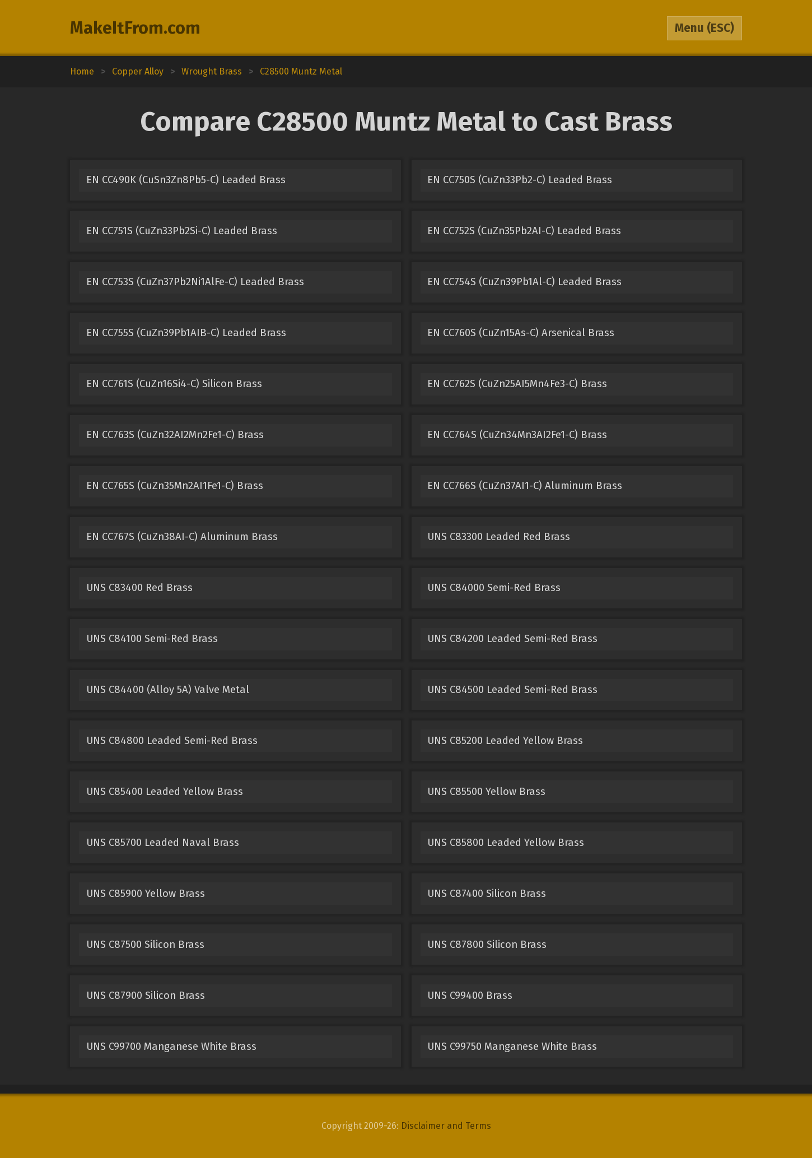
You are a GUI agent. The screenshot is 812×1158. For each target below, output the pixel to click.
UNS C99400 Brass (469, 995)
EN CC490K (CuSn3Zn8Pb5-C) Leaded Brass (186, 180)
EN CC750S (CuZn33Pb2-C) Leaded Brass (519, 180)
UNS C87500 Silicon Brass (145, 944)
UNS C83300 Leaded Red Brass (498, 537)
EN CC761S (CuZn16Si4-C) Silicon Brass (174, 384)
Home (82, 71)
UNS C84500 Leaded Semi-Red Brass (512, 689)
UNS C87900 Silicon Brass (145, 995)
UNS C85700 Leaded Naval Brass (162, 842)
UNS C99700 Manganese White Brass (171, 1046)
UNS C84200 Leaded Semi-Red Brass (512, 639)
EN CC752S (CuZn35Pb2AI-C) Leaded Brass (524, 231)
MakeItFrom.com (135, 28)
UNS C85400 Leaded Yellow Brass (164, 791)
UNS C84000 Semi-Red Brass (494, 588)
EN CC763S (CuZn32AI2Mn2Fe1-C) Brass (175, 435)
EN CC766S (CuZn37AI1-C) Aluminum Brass (524, 486)
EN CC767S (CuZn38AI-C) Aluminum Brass (182, 537)
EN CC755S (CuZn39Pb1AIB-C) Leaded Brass (186, 333)
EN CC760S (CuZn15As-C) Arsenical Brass (520, 333)
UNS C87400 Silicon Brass (486, 893)
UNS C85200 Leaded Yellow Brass (505, 740)
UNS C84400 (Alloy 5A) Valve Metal (167, 689)
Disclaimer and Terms (446, 1125)
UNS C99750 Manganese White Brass (512, 1046)
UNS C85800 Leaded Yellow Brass (505, 842)
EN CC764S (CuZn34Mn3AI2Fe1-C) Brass (517, 435)
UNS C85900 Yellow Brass (145, 893)
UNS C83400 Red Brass (139, 588)
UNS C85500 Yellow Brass (486, 791)
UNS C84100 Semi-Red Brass (152, 639)
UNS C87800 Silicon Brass (487, 944)
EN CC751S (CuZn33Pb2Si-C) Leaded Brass (181, 231)
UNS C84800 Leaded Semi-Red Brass (172, 740)
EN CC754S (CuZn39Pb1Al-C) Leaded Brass (524, 282)
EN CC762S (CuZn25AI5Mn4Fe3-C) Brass (517, 384)
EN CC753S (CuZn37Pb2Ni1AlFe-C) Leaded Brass (195, 282)
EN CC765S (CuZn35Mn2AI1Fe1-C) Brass (174, 486)
